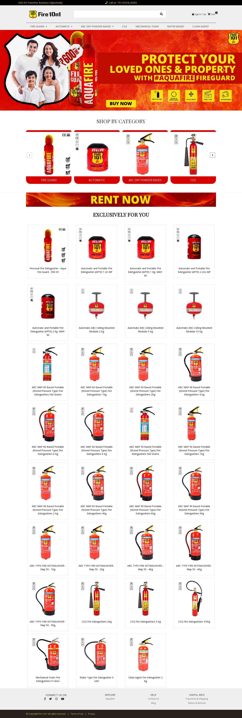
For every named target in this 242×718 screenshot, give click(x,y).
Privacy (91, 713)
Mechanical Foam (147, 26)
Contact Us (153, 698)
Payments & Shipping (197, 698)
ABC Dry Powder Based (96, 26)
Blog (153, 703)
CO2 (124, 26)
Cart (212, 14)
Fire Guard (37, 26)
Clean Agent (201, 26)
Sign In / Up (199, 14)
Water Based (175, 26)
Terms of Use (77, 713)
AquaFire (110, 698)
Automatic (63, 26)
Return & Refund (197, 703)
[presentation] (29, 155)
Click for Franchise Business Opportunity (40, 2)
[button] (18, 70)
